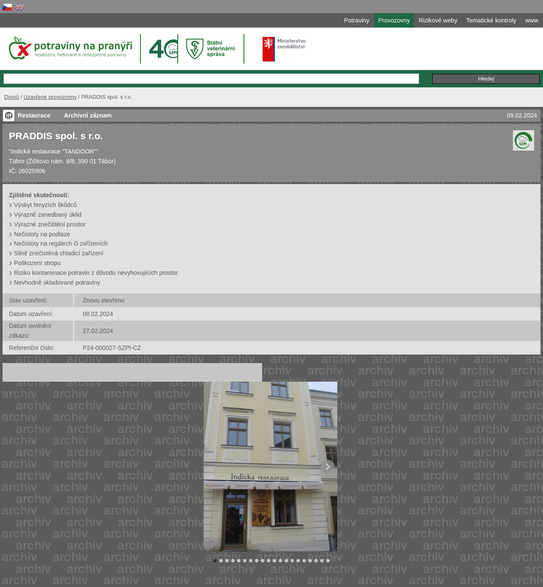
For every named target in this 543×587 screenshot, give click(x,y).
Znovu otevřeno (104, 300)
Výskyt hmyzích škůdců (45, 204)
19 (322, 560)
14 (292, 560)
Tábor (17, 161)
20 (328, 560)
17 (310, 560)
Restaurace (34, 115)
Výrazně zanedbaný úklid (47, 214)
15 (298, 560)
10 (268, 560)
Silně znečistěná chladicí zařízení (59, 253)
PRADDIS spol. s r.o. (56, 135)
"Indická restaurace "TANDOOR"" (53, 151)
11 (274, 560)
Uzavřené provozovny (49, 97)
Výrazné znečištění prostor (50, 224)
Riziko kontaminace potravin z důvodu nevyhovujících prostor (96, 272)
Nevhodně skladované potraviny (57, 282)
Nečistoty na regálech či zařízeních (61, 243)
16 (304, 560)
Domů (11, 97)
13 (286, 560)
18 (316, 560)
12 (280, 560)
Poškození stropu (37, 263)
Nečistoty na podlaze (42, 234)
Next (327, 466)
